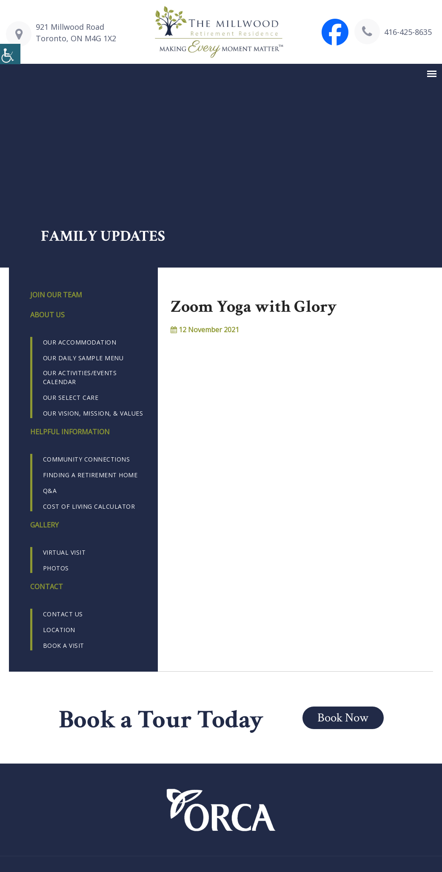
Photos (56, 568)
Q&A (50, 491)
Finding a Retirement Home (90, 475)
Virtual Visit (64, 552)
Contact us (63, 614)
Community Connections (86, 459)
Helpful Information (70, 431)
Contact (46, 586)
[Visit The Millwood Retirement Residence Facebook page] (335, 32)
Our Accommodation (80, 342)
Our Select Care (71, 397)
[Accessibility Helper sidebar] (10, 54)
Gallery (44, 525)
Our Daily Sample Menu (83, 358)
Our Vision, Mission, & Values (93, 413)
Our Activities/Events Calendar (80, 377)
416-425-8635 (408, 32)
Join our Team (56, 294)
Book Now (345, 717)
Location (59, 630)
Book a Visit (63, 645)
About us (47, 314)
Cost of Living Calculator (89, 506)
